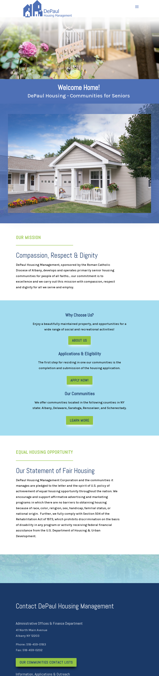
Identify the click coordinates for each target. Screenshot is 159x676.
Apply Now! (80, 380)
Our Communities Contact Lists (46, 662)
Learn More (79, 420)
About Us (79, 340)
